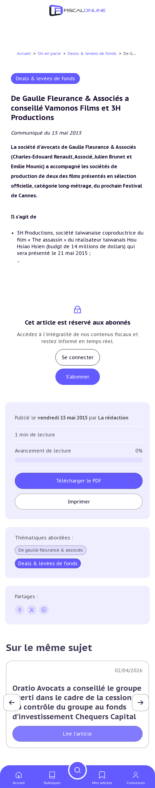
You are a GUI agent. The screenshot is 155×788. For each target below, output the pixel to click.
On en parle (50, 53)
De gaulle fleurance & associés (50, 550)
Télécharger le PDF (78, 481)
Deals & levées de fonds (93, 53)
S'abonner (77, 377)
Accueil (24, 53)
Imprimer (79, 502)
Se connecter (78, 357)
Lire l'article (77, 734)
